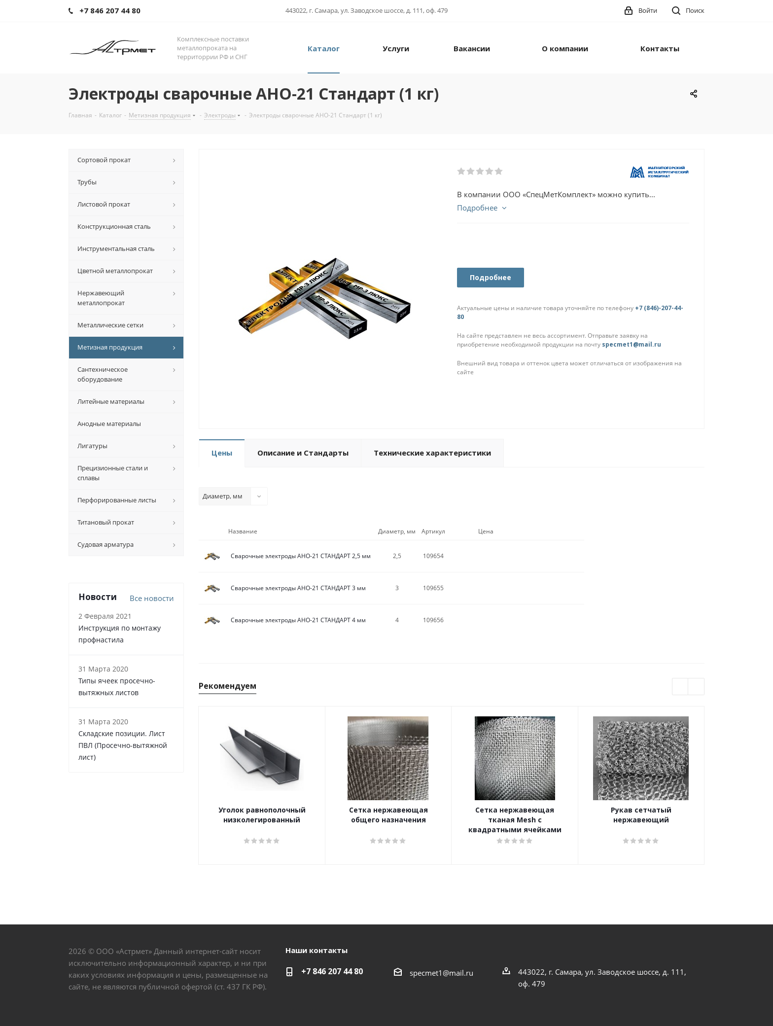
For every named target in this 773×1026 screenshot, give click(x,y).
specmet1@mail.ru (631, 344)
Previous (680, 687)
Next (696, 687)
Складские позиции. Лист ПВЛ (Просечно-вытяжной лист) (122, 745)
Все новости (152, 598)
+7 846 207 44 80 (332, 971)
